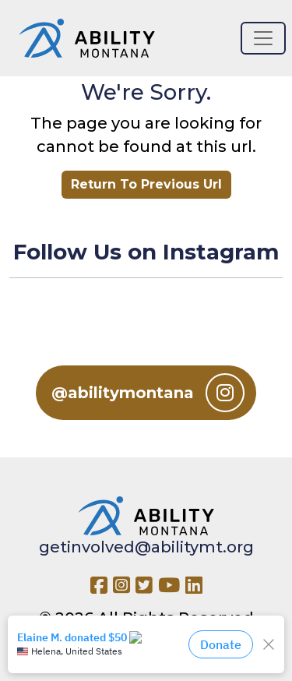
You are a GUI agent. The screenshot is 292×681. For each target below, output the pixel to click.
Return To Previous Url (146, 184)
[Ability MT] (87, 38)
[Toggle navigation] (263, 38)
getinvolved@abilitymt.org (146, 547)
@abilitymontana (148, 392)
